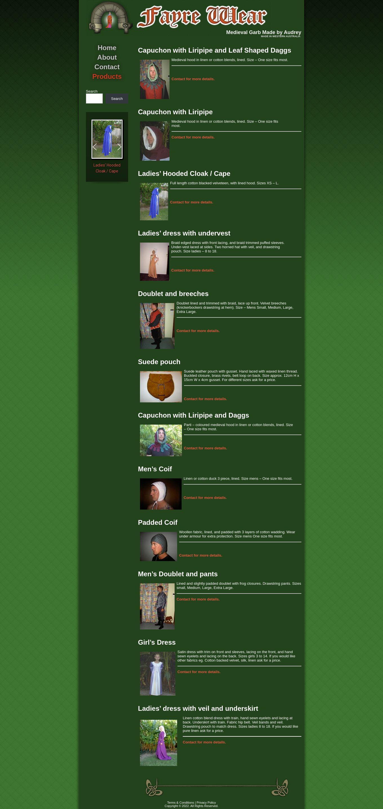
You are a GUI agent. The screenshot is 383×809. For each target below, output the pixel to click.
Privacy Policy (206, 802)
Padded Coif (157, 522)
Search (91, 91)
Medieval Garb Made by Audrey (263, 32)
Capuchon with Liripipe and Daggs (193, 415)
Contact (106, 67)
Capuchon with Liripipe (175, 112)
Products (107, 76)
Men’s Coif (155, 469)
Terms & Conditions (180, 802)
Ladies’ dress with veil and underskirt (198, 708)
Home (107, 47)
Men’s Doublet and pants (178, 574)
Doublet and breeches (173, 293)
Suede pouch (159, 362)
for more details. (193, 79)
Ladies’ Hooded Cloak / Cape (184, 173)
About (107, 57)
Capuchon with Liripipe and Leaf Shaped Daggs (214, 50)
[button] (94, 146)
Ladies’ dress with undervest (184, 233)
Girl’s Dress (157, 642)
